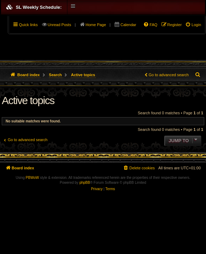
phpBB (84, 183)
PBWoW (32, 178)
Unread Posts (59, 25)
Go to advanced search (169, 75)
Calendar (128, 25)
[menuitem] (193, 24)
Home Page (96, 25)
